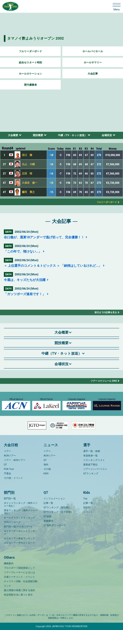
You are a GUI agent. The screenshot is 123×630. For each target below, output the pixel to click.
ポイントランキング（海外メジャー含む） (20, 504)
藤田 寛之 (28, 192)
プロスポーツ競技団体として (19, 568)
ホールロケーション (30, 73)
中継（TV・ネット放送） (72, 135)
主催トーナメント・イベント (19, 576)
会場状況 (107, 135)
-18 (51, 155)
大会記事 (93, 73)
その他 (47, 469)
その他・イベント (13, 478)
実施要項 (48, 520)
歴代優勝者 (30, 84)
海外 (46, 464)
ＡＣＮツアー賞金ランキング (19, 538)
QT (5, 464)
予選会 (7, 473)
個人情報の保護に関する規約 (19, 590)
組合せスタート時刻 (30, 62)
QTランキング (90, 473)
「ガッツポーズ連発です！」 (25, 294)
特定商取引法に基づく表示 (18, 594)
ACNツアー (10, 455)
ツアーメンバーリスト (95, 469)
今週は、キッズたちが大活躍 (25, 280)
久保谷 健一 (29, 182)
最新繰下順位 (90, 464)
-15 (51, 182)
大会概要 (13, 135)
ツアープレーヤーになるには (19, 572)
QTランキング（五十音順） (58, 512)
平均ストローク (12, 522)
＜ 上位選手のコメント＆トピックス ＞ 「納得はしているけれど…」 (53, 266)
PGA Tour (9, 469)
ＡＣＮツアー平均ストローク (19, 542)
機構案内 (8, 563)
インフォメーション (54, 498)
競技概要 (38, 135)
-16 (51, 164)
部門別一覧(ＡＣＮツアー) (18, 526)
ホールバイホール (92, 51)
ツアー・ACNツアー (14, 460)
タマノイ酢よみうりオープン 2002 (35, 38)
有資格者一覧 (90, 455)
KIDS (46, 473)
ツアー (7, 451)
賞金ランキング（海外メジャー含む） (20, 512)
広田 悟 (27, 173)
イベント (88, 512)
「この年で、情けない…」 (23, 251)
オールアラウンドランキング (19, 517)
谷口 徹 (27, 155)
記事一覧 (48, 503)
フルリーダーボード (30, 51)
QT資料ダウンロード (55, 525)
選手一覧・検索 (91, 451)
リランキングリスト (94, 460)
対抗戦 (86, 507)
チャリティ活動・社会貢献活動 (20, 581)
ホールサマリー (93, 62)
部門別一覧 (10, 498)
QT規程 (47, 516)
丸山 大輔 (28, 164)
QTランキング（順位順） (57, 507)
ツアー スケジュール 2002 (104, 381)
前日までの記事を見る (105, 312)
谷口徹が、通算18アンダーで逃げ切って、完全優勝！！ (44, 237)
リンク (7, 585)
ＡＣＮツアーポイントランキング (20, 532)
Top (85, 498)
